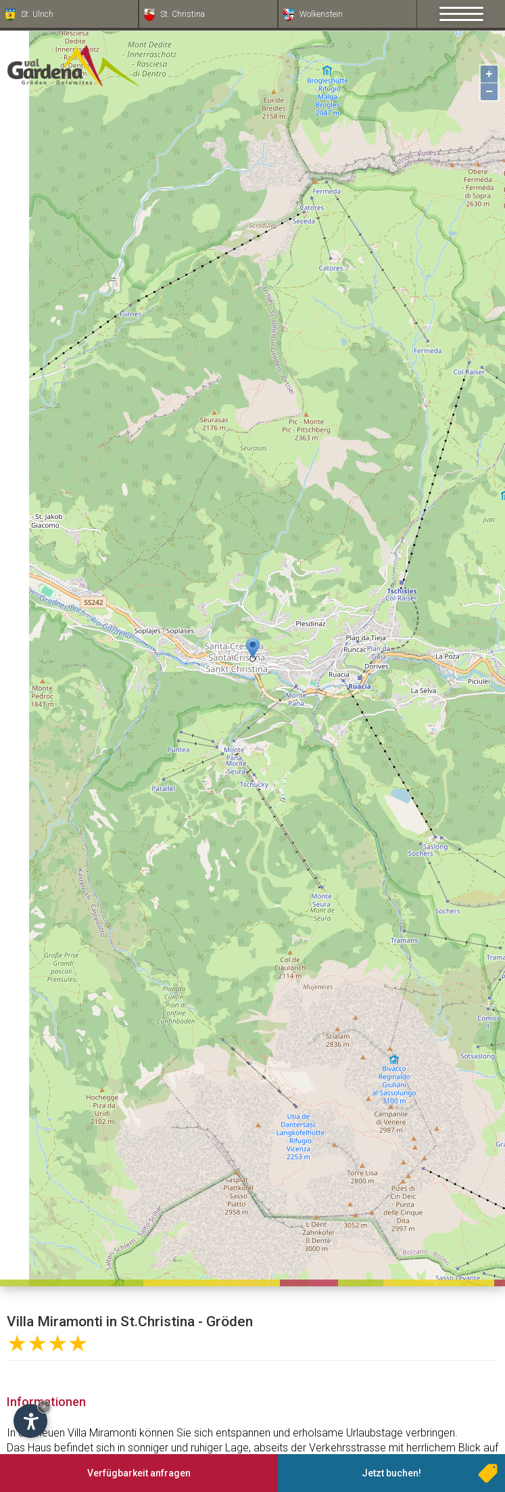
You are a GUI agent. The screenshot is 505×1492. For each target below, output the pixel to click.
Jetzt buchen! (391, 1473)
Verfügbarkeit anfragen (139, 1473)
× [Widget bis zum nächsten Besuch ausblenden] (44, 1406)
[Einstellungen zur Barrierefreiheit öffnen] (30, 1421)
